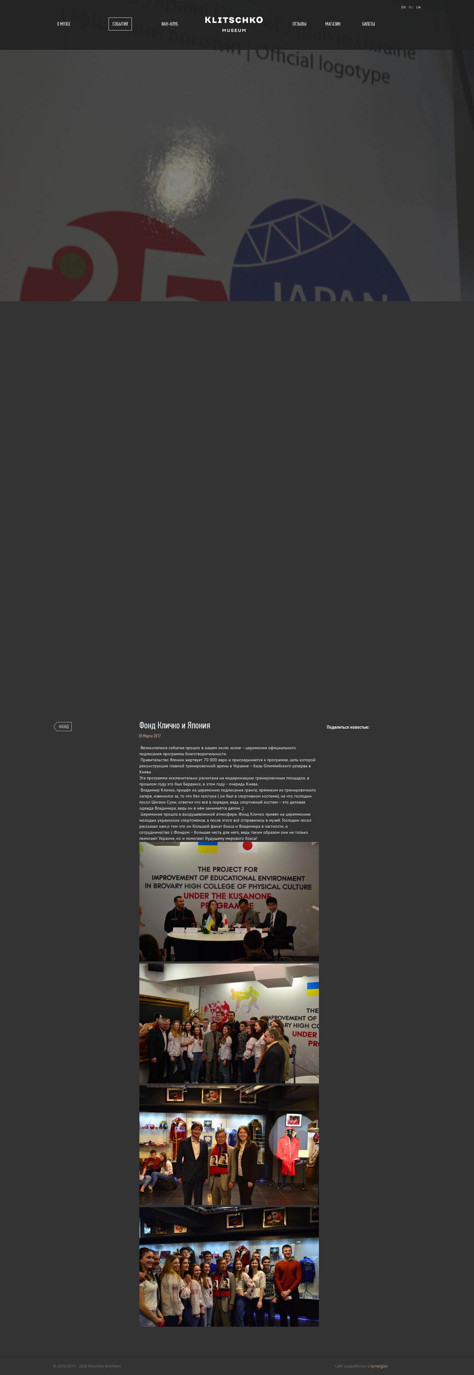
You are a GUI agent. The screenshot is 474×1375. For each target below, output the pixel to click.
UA (418, 7)
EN (403, 7)
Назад (64, 726)
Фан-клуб (169, 24)
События (120, 24)
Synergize (379, 1366)
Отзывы (300, 24)
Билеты (368, 24)
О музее (63, 24)
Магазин (332, 24)
